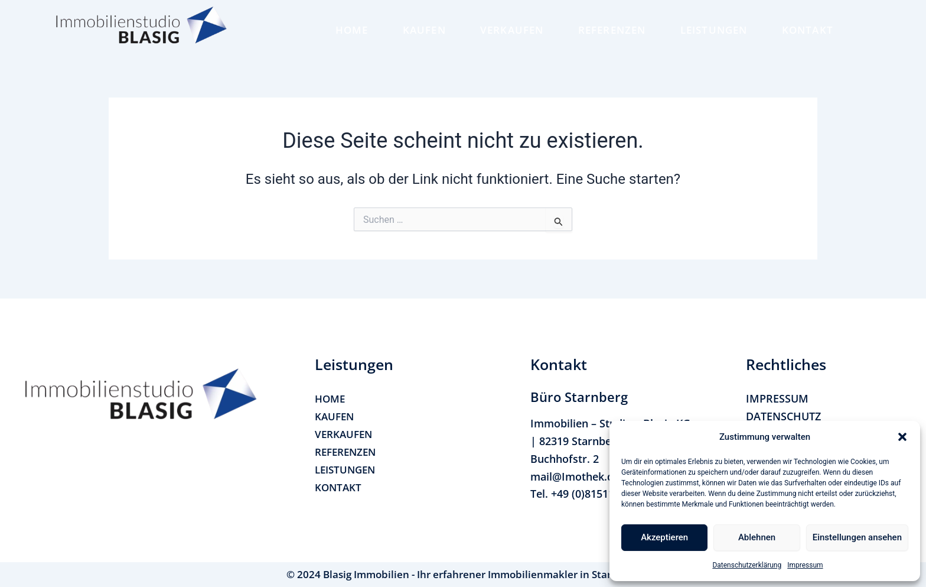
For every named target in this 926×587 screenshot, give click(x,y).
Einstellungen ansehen (857, 537)
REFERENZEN (612, 30)
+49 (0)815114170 (594, 494)
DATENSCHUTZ (783, 416)
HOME (352, 30)
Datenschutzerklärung (746, 565)
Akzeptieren (664, 537)
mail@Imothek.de (574, 476)
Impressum (805, 565)
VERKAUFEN (512, 30)
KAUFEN (424, 30)
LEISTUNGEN (714, 30)
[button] (902, 437)
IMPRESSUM (777, 398)
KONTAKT (807, 30)
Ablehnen (756, 537)
